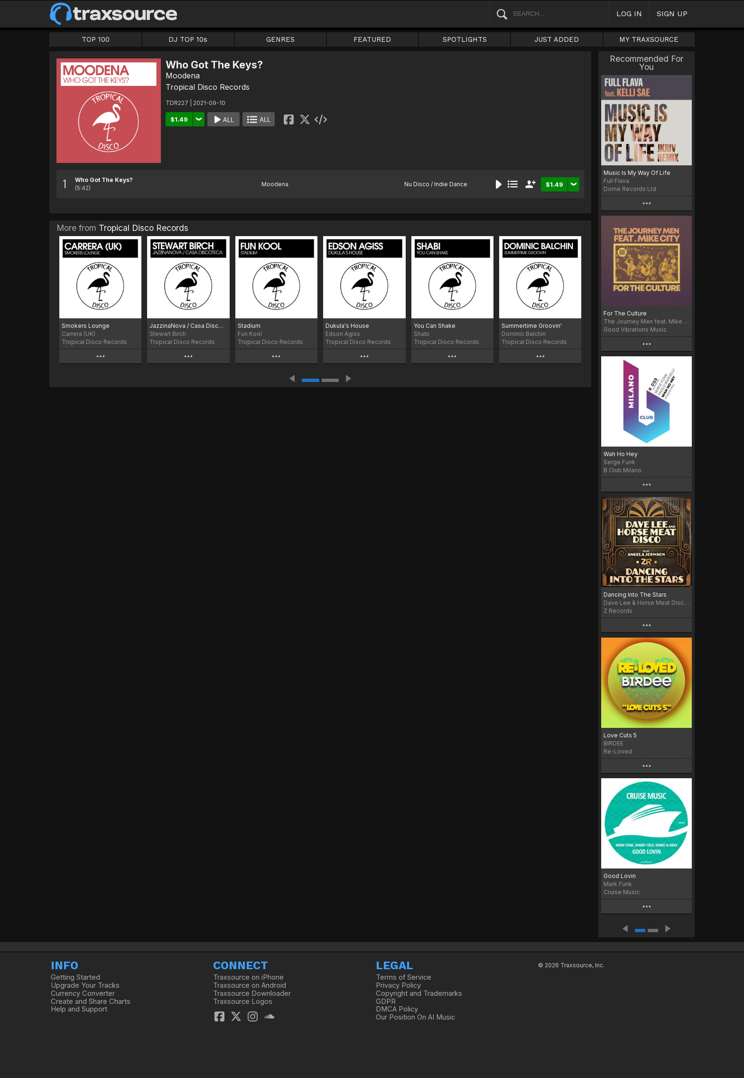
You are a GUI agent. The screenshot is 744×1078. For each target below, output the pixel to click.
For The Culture (625, 313)
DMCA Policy (397, 1009)
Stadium (249, 325)
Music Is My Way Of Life (637, 172)
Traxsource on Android (249, 985)
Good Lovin (620, 875)
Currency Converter (83, 993)
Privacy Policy (398, 985)
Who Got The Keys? (104, 179)
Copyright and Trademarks (419, 993)
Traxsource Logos (242, 1001)
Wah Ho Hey (621, 454)
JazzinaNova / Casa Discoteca (188, 325)
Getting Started (75, 977)
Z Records (618, 610)
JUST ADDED (556, 39)
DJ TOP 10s (187, 39)
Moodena (183, 75)
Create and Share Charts (90, 1001)
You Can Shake (435, 325)
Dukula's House (347, 325)
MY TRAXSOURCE (649, 39)
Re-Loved (618, 751)
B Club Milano (623, 470)
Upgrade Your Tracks (85, 985)
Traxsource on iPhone (248, 977)
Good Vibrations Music (635, 329)
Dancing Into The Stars (635, 594)
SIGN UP (672, 13)
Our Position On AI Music (415, 1017)
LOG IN (629, 13)
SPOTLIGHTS (465, 39)
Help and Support (79, 1009)
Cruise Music (622, 892)
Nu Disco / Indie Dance (435, 184)
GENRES (280, 39)
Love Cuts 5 (620, 735)
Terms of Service (403, 977)
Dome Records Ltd (630, 188)
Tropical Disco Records (208, 87)
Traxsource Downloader (252, 993)
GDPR (386, 1001)
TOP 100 (96, 39)
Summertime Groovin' (532, 325)
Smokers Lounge (86, 325)
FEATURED (372, 39)
